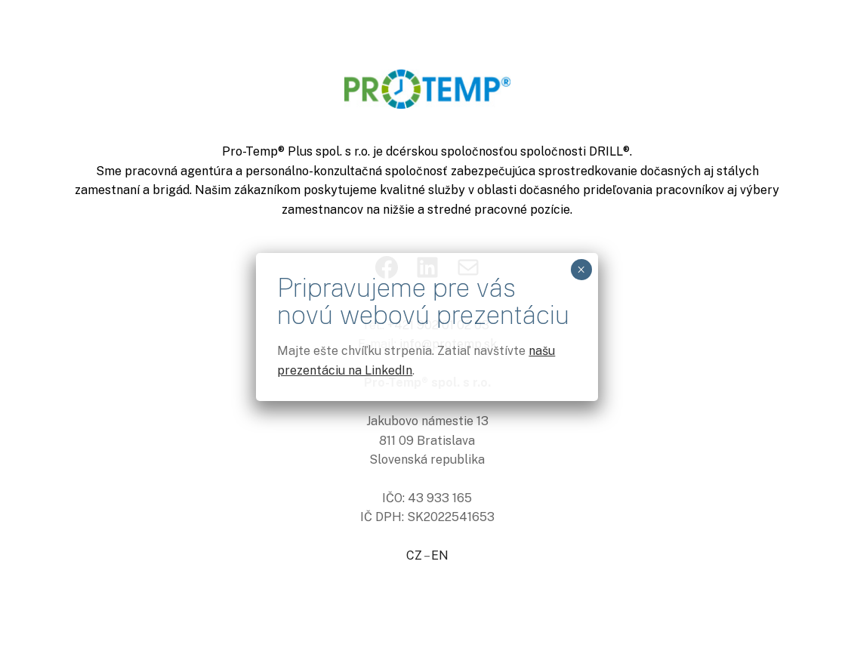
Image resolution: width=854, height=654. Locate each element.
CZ (414, 555)
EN (440, 555)
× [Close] (581, 269)
